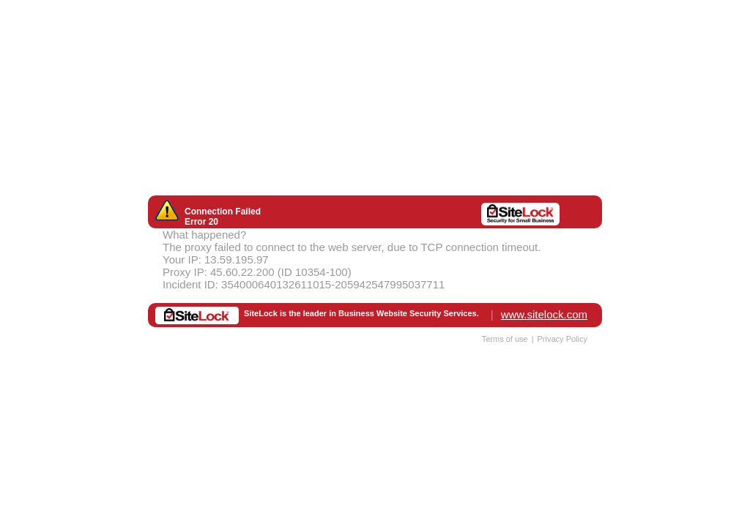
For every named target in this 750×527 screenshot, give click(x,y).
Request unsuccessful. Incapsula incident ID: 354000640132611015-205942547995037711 (375, 263)
